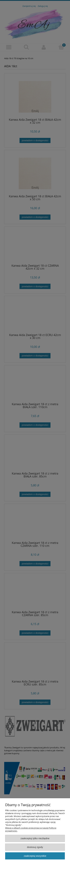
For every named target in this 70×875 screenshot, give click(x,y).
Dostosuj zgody (35, 847)
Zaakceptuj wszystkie (35, 855)
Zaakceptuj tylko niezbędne (34, 838)
